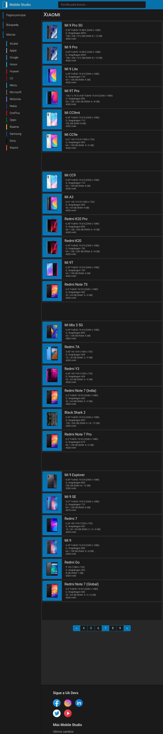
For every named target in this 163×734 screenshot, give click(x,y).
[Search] (102, 4)
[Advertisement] (101, 161)
